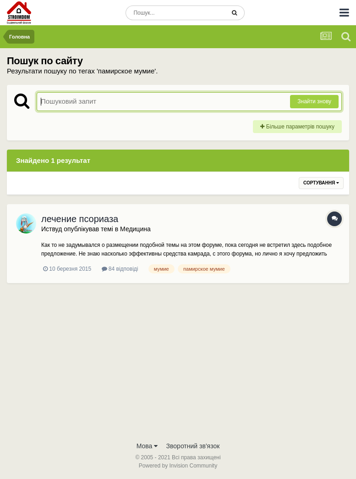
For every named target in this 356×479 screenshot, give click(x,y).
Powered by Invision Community (178, 465)
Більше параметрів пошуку (297, 126)
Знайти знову (314, 101)
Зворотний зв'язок (193, 446)
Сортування (321, 182)
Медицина (135, 229)
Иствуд (51, 229)
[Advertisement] (178, 368)
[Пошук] (175, 13)
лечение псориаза (79, 219)
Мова (147, 446)
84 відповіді (120, 269)
